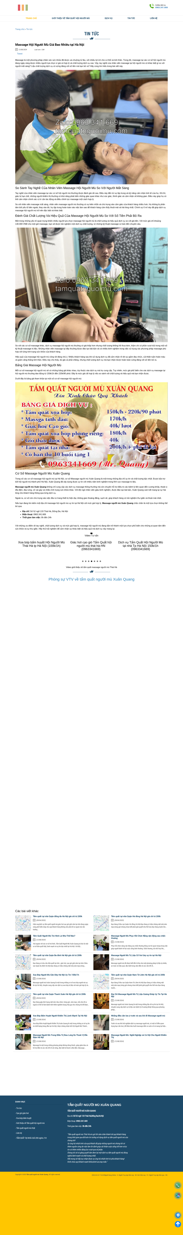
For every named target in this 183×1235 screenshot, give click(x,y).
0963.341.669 (161, 7)
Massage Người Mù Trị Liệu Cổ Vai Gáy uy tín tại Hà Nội (136, 955)
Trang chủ (31, 18)
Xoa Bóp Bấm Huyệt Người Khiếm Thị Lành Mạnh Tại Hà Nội (60, 1015)
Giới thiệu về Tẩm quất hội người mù (71, 18)
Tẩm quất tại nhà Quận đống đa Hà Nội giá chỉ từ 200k (57, 916)
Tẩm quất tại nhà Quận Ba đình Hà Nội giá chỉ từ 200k (57, 955)
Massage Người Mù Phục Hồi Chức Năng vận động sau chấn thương (138, 936)
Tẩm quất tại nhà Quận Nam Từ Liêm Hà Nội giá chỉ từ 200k (138, 974)
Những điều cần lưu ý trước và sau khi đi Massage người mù (138, 1015)
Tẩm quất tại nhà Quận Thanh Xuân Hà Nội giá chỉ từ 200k (59, 994)
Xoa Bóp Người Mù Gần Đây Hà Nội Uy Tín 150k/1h (56, 974)
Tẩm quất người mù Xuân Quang (37, 1174)
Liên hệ (153, 18)
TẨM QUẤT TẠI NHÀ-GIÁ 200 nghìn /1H (31, 1138)
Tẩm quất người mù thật (25, 1128)
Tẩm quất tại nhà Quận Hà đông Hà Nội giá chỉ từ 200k (136, 916)
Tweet (19, 54)
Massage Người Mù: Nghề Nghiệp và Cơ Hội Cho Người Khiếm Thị (139, 1036)
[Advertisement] (91, 1078)
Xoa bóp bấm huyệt (23, 1118)
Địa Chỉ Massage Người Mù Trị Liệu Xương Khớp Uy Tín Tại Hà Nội (139, 995)
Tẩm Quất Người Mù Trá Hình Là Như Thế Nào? (54, 935)
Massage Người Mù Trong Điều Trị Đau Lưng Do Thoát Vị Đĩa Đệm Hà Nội (60, 1036)
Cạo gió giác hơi (22, 1113)
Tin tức (131, 18)
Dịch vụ (108, 18)
